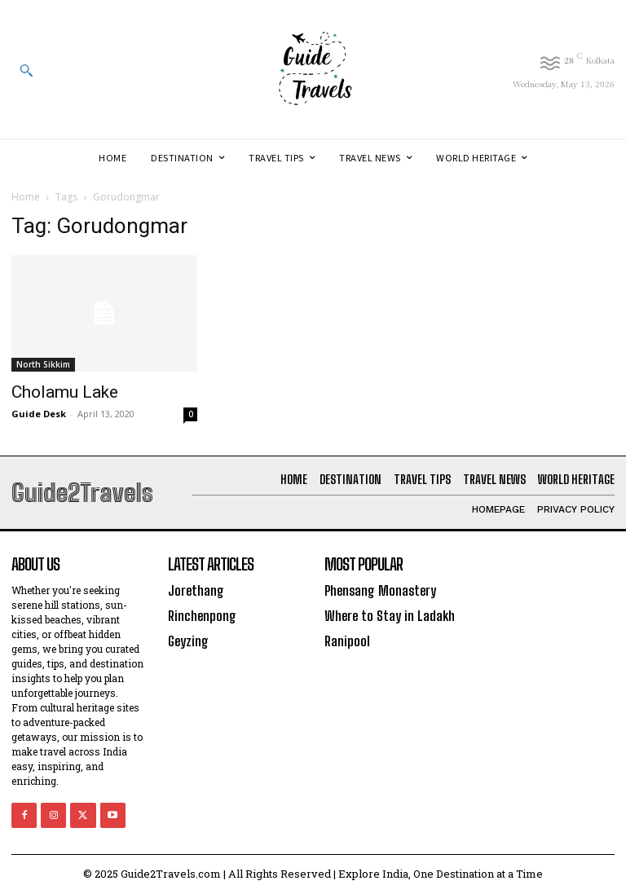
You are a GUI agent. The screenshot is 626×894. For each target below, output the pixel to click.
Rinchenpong (202, 614)
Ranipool (347, 638)
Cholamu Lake (64, 392)
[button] (26, 70)
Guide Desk (38, 413)
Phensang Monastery (379, 590)
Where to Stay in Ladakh (387, 614)
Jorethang (195, 590)
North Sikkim (43, 364)
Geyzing (188, 638)
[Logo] (313, 69)
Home (25, 197)
